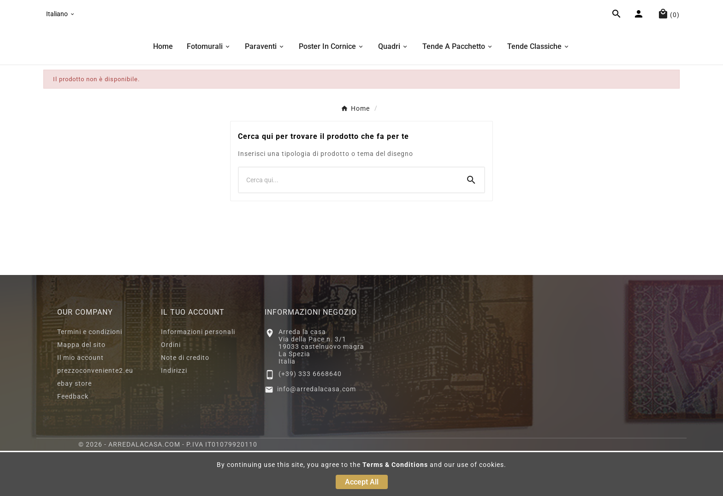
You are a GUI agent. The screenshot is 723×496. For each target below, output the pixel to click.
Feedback (73, 441)
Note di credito (185, 402)
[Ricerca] (348, 225)
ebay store (74, 428)
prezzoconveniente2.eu (95, 415)
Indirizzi (174, 415)
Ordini (171, 390)
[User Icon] (639, 38)
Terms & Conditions (395, 464)
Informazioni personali (198, 377)
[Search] (471, 225)
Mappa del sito (81, 390)
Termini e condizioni (89, 377)
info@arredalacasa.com (316, 434)
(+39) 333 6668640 (310, 419)
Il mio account (80, 402)
